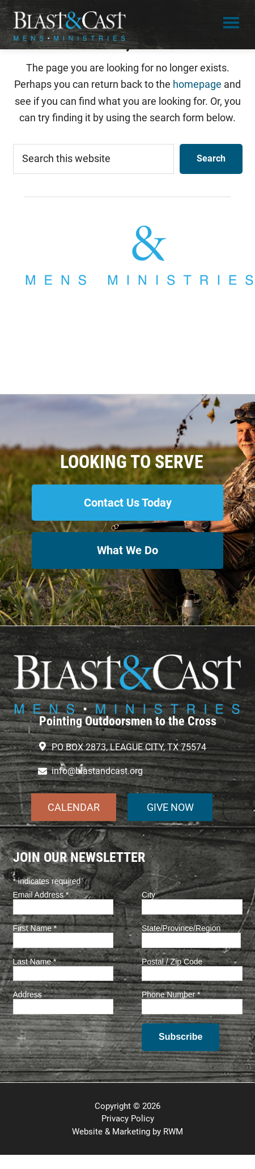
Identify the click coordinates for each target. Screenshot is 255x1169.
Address (27, 994)
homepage (197, 84)
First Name (35, 928)
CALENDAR (74, 807)
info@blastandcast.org (127, 339)
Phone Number (171, 994)
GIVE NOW (170, 807)
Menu (231, 24)
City (148, 894)
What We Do (127, 550)
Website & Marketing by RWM (127, 1132)
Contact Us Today (128, 502)
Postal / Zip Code (172, 961)
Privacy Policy (127, 1118)
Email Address (41, 894)
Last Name (35, 961)
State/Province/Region (181, 928)
